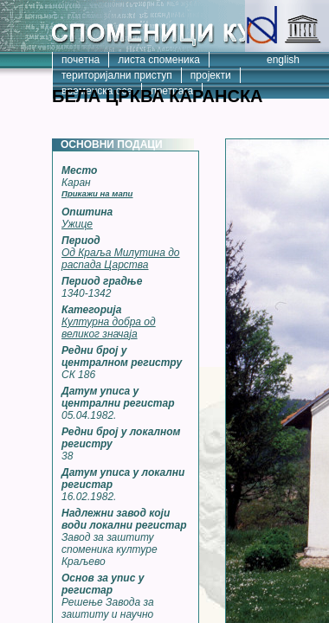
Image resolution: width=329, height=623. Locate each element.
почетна (80, 60)
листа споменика (159, 60)
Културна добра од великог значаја (108, 328)
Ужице (77, 224)
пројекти (210, 75)
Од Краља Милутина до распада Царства (120, 259)
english (283, 60)
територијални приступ (116, 75)
